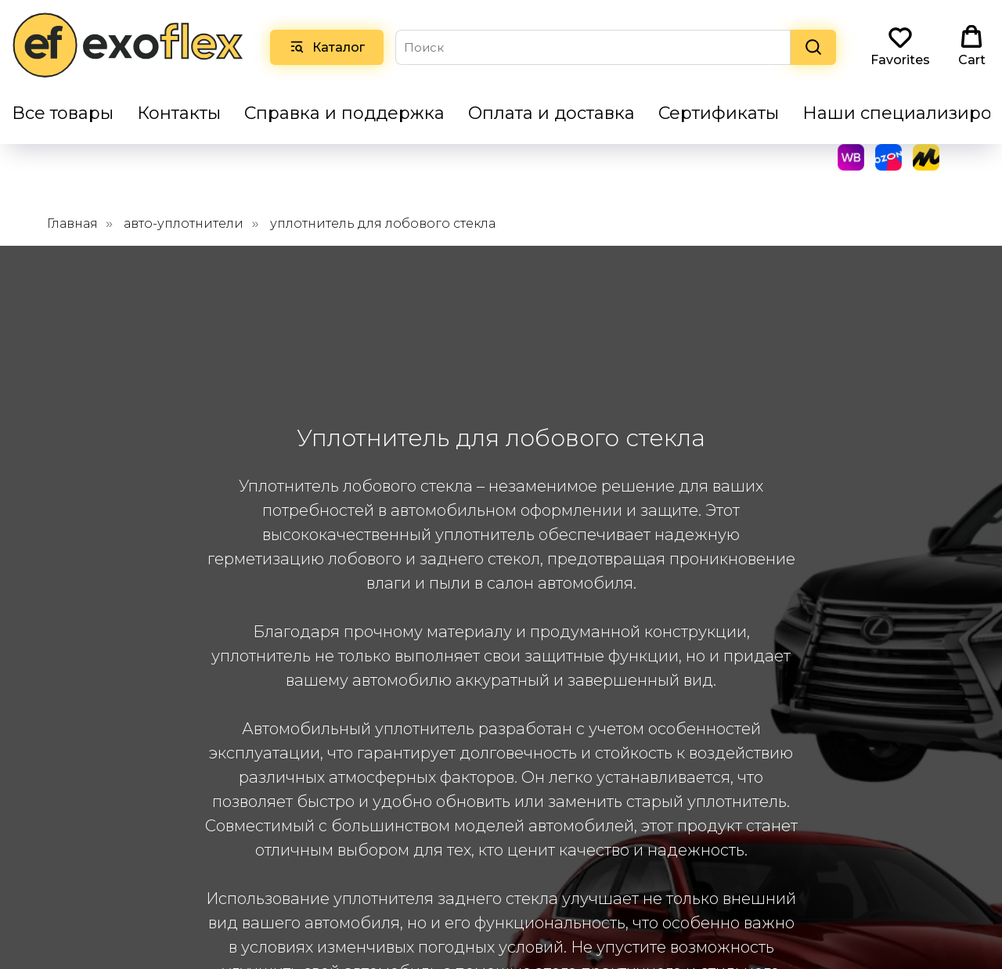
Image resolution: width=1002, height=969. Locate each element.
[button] (900, 46)
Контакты (179, 113)
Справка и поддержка (344, 113)
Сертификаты (718, 113)
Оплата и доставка (551, 113)
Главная (72, 196)
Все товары (63, 113)
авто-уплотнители (183, 196)
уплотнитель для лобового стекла (383, 196)
